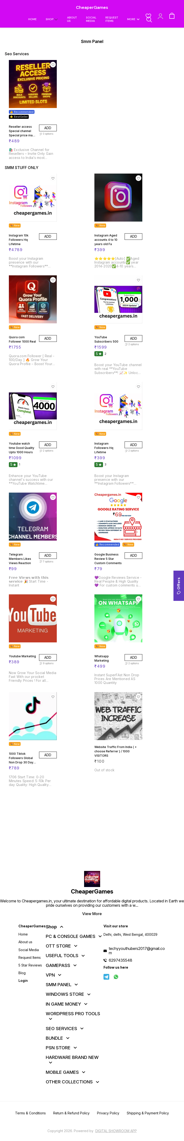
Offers (178, 585)
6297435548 (120, 960)
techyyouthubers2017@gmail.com (137, 950)
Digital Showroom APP (116, 1131)
